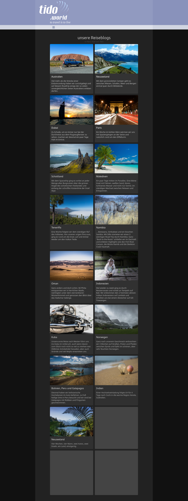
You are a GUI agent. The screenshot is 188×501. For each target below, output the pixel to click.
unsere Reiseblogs (94, 37)
